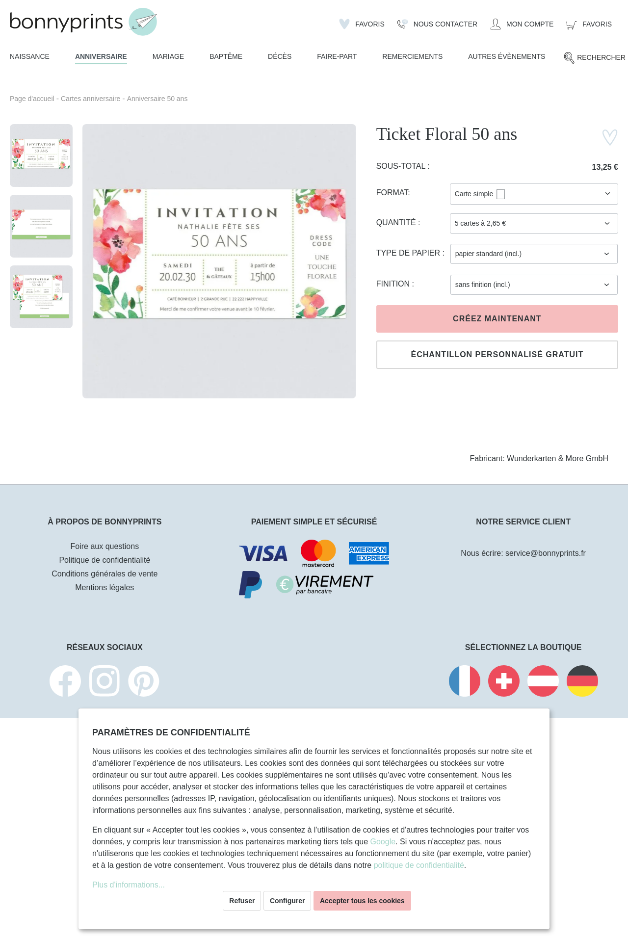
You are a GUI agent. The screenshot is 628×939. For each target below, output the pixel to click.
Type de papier (409, 253)
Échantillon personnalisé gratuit (497, 354)
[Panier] (589, 24)
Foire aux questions (105, 546)
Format (392, 192)
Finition (394, 284)
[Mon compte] (522, 24)
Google (382, 841)
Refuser (242, 901)
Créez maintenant (497, 318)
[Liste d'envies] (362, 24)
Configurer (287, 901)
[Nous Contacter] (437, 24)
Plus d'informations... (128, 885)
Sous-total (402, 166)
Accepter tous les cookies (362, 901)
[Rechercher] (594, 58)
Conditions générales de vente (104, 574)
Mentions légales (104, 587)
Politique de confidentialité (104, 560)
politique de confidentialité (419, 865)
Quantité (397, 222)
